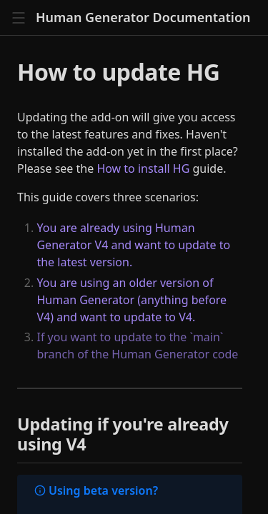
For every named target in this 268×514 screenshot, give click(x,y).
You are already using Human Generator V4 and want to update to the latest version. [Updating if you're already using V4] (133, 245)
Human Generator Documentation (143, 17)
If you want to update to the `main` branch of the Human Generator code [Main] (137, 345)
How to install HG (142, 168)
